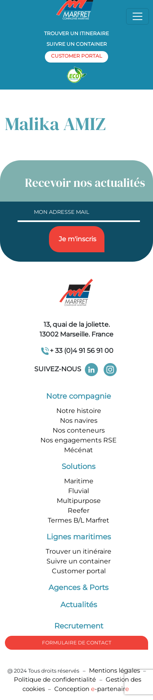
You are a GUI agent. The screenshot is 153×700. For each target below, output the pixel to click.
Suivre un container (77, 44)
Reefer (78, 510)
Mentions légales (114, 670)
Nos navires (79, 420)
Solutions (78, 466)
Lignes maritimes (79, 536)
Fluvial (78, 491)
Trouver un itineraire (76, 33)
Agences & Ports (79, 587)
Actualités (78, 604)
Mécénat (78, 450)
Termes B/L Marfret (78, 520)
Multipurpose (79, 501)
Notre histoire (78, 411)
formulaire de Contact (76, 642)
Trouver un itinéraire (78, 551)
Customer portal (79, 571)
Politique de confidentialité (56, 679)
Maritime (78, 481)
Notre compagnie (78, 396)
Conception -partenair (91, 689)
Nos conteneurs (79, 430)
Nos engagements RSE (78, 440)
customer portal (76, 56)
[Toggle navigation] (137, 16)
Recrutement (78, 625)
